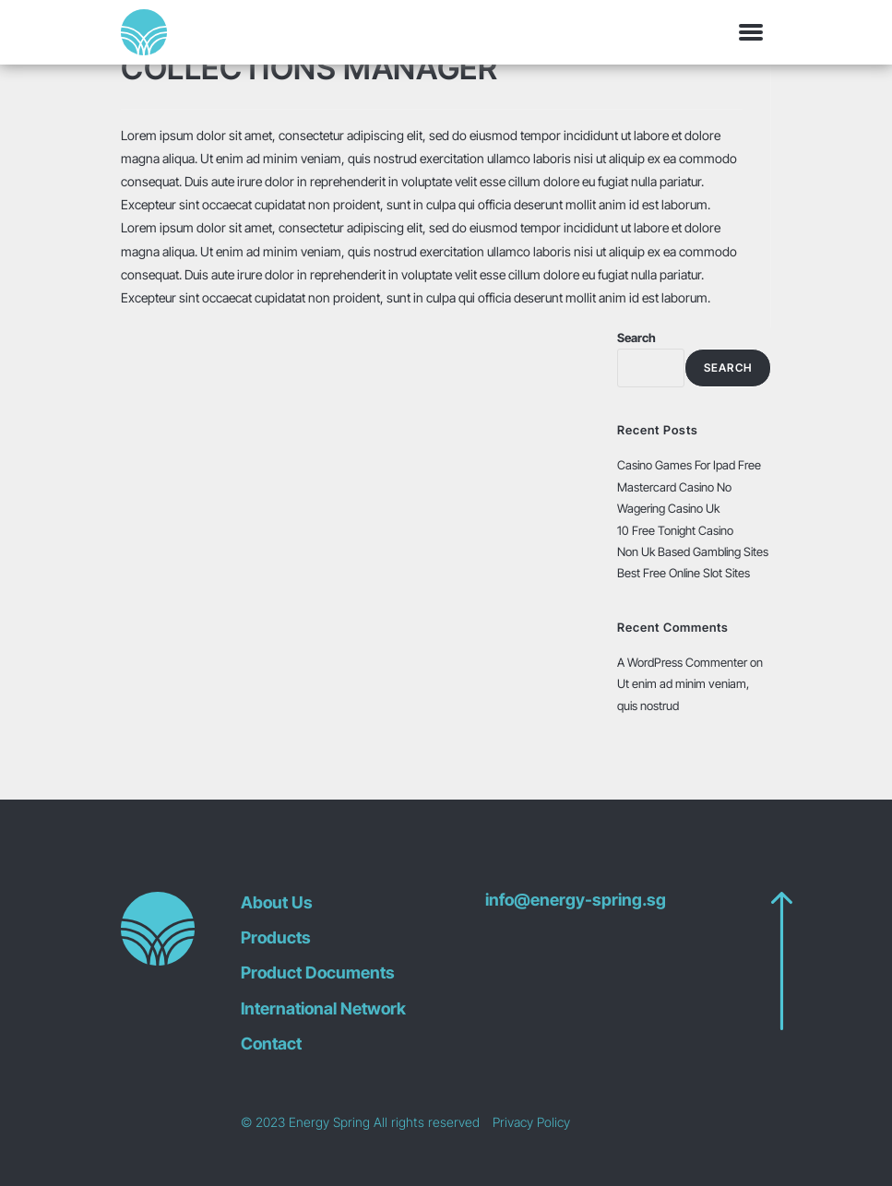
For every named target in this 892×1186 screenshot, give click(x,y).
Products (276, 937)
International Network (323, 1008)
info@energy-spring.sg (575, 900)
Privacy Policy (531, 1122)
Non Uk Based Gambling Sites (692, 551)
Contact (271, 1043)
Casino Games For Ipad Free (689, 464)
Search (636, 337)
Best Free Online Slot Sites (683, 572)
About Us (277, 902)
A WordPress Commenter (682, 662)
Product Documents (318, 972)
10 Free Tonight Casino (675, 530)
